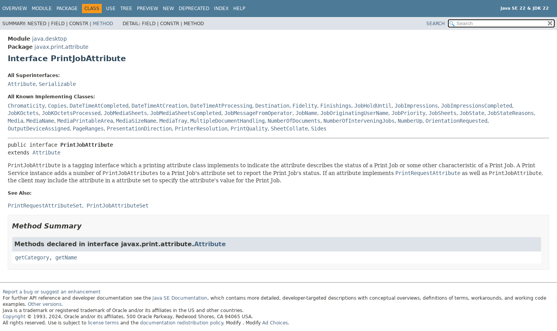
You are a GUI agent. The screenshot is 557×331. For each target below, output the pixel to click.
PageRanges (88, 128)
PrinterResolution (201, 128)
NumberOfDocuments (294, 121)
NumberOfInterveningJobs (359, 121)
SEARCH (435, 23)
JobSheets (442, 113)
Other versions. (45, 304)
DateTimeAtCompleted (99, 106)
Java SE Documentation (179, 298)
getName (66, 257)
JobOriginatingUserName (354, 113)
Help (239, 8)
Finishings (335, 106)
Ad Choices (275, 323)
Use (111, 8)
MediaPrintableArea (85, 121)
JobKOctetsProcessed (71, 113)
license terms (103, 323)
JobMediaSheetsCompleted (185, 113)
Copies (57, 106)
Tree (126, 8)
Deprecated (194, 8)
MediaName (40, 121)
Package (67, 8)
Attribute (22, 84)
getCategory (32, 257)
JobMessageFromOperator (258, 113)
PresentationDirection (139, 128)
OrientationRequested (456, 121)
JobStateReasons (510, 113)
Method (103, 23)
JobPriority (408, 113)
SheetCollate (289, 128)
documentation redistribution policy (181, 323)
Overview (14, 8)
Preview (147, 8)
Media (15, 121)
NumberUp (410, 121)
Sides (318, 128)
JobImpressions (416, 106)
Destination (272, 106)
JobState (472, 113)
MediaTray (173, 121)
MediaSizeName (136, 121)
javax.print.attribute (61, 47)
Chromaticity (26, 106)
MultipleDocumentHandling (227, 121)
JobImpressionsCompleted (476, 106)
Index (221, 8)
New (168, 8)
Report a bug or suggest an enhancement (52, 292)
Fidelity (304, 106)
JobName (306, 113)
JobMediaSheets (125, 113)
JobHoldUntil (372, 106)
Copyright (14, 316)
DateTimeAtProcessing (221, 106)
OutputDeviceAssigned (39, 128)
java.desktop (49, 39)
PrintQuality (249, 128)
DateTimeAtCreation (159, 106)
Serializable (57, 84)
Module (42, 8)
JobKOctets (23, 113)
